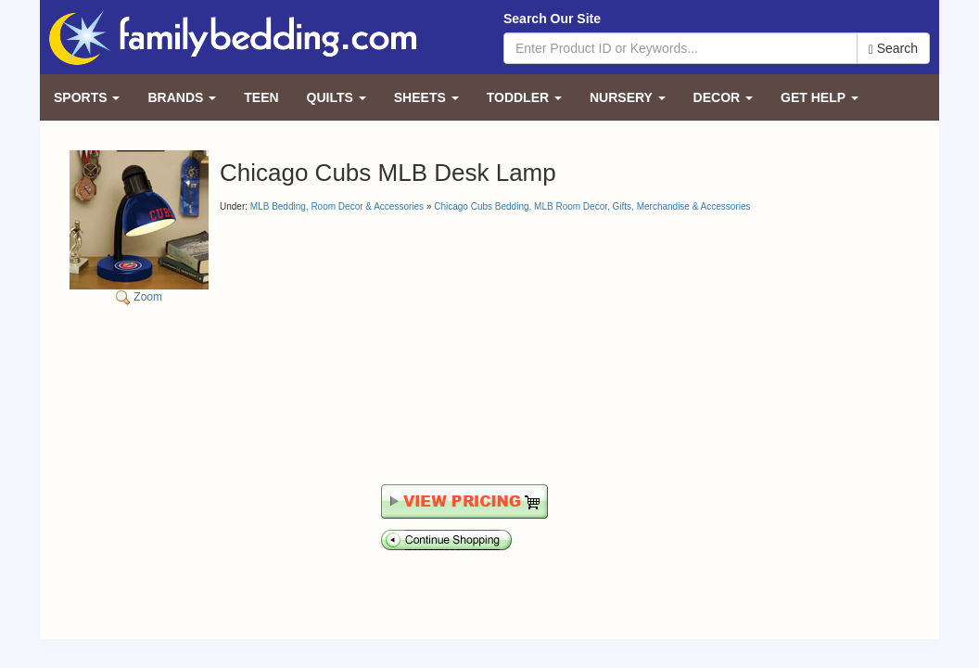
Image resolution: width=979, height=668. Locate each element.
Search (893, 49)
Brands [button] (181, 97)
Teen (261, 97)
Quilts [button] (336, 97)
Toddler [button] (524, 97)
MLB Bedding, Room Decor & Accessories (337, 206)
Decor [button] (723, 97)
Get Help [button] (819, 97)
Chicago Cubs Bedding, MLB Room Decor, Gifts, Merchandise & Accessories (592, 206)
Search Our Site (552, 18)
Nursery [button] (628, 97)
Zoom (139, 226)
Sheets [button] (426, 97)
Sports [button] (87, 97)
